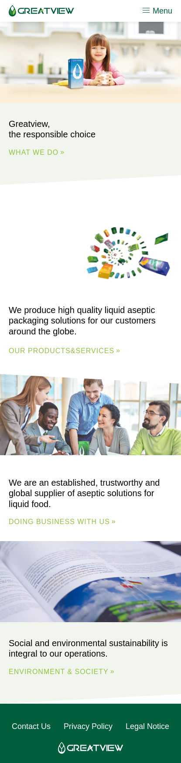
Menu (157, 10)
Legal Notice (147, 726)
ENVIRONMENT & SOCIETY (59, 671)
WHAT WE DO (33, 152)
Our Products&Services (61, 350)
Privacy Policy (88, 726)
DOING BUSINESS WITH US (59, 521)
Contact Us (31, 726)
